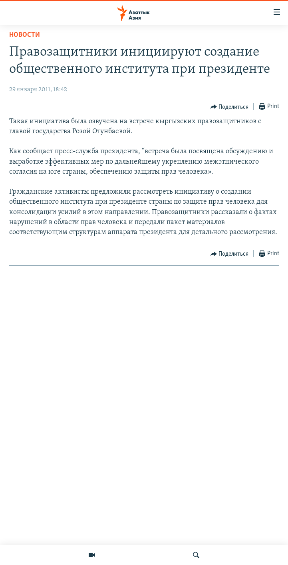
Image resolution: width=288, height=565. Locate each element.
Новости (24, 35)
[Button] (230, 106)
